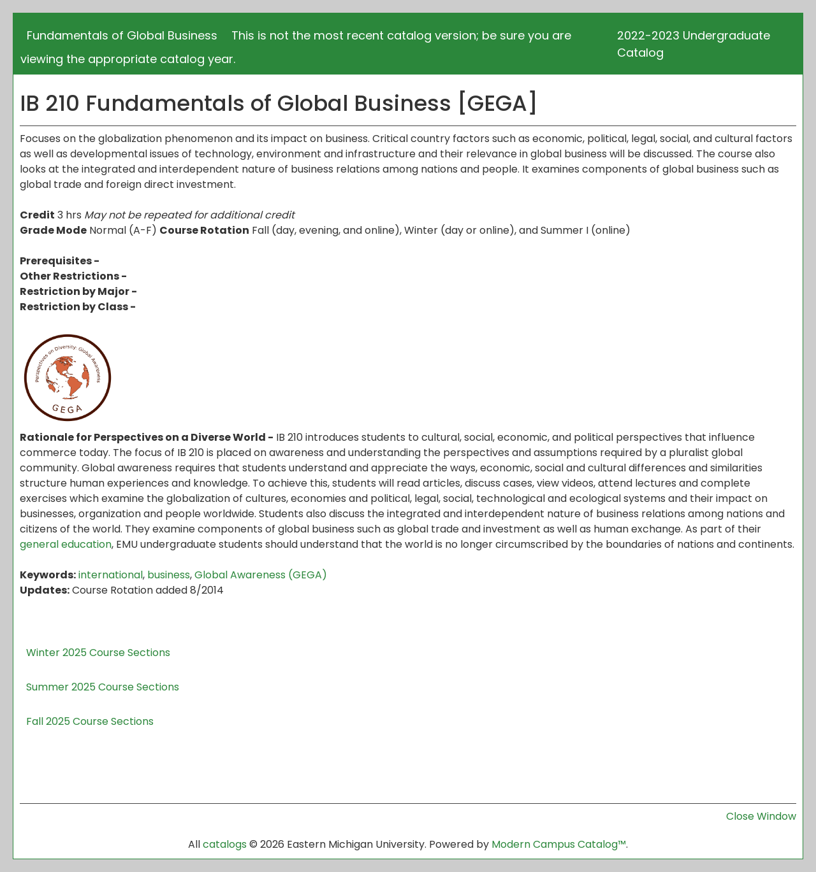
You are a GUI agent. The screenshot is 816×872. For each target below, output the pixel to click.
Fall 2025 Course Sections (90, 721)
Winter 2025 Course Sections (98, 652)
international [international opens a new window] (110, 575)
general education (66, 544)
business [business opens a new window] (168, 575)
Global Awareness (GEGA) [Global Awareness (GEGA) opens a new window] (260, 575)
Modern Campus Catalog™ (559, 844)
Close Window (761, 816)
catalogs (225, 844)
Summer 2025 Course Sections (102, 687)
